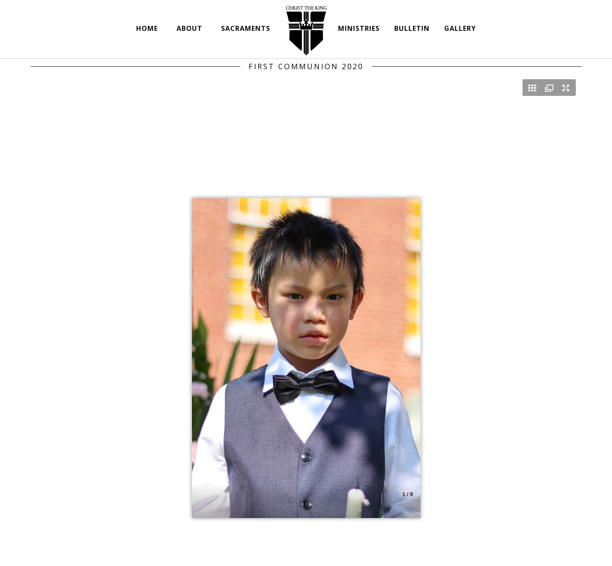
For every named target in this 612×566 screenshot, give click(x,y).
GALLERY (460, 28)
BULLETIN (412, 28)
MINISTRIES (359, 28)
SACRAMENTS (247, 28)
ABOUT (191, 28)
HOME (149, 28)
